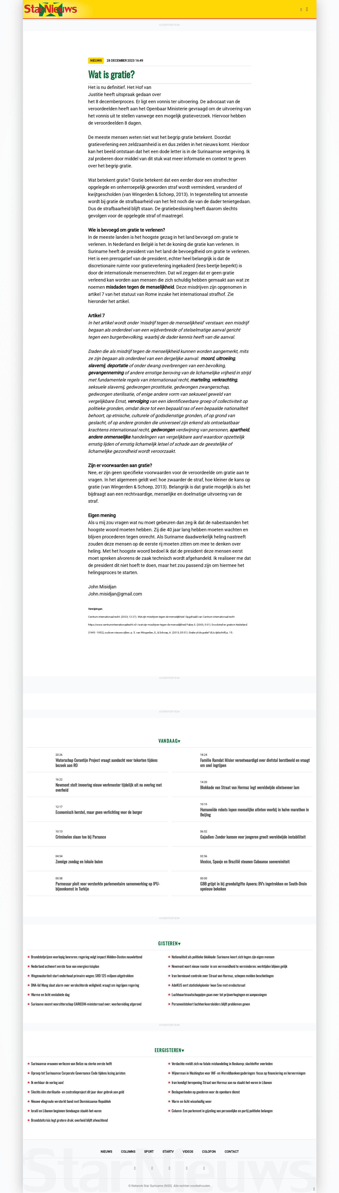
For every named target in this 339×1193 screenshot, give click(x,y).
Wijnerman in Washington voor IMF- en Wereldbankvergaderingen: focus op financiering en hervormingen (238, 1073)
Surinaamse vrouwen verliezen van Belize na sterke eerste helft (71, 1063)
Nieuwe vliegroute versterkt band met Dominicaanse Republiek (71, 1101)
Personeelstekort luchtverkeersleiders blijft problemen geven (211, 1003)
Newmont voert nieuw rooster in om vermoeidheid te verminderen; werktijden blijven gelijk (229, 966)
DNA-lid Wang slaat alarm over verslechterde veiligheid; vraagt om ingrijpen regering (85, 985)
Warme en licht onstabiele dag (50, 994)
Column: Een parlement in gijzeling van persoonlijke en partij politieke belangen (222, 1110)
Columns (128, 1152)
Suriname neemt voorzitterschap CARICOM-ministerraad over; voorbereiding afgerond (86, 1003)
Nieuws (106, 1152)
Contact (232, 1152)
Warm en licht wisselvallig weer (192, 1101)
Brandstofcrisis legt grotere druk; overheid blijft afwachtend (69, 1120)
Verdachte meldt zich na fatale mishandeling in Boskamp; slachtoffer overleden (222, 1063)
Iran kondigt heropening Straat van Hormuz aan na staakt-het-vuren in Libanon (222, 1082)
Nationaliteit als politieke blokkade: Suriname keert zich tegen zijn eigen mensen (223, 956)
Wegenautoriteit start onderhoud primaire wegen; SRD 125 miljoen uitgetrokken (82, 975)
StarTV (168, 1152)
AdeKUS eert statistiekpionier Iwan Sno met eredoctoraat (208, 985)
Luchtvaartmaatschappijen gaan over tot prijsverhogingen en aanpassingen (219, 994)
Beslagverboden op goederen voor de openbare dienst (206, 1091)
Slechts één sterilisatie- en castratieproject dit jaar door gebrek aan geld (77, 1091)
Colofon (209, 1152)
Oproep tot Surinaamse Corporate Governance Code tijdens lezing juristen (78, 1073)
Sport (149, 1152)
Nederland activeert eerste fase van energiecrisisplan (65, 966)
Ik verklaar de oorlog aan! (47, 1082)
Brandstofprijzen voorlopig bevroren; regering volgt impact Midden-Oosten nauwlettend (86, 956)
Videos (188, 1152)
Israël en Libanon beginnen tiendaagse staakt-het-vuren (66, 1110)
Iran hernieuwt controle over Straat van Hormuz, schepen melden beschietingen (223, 975)
